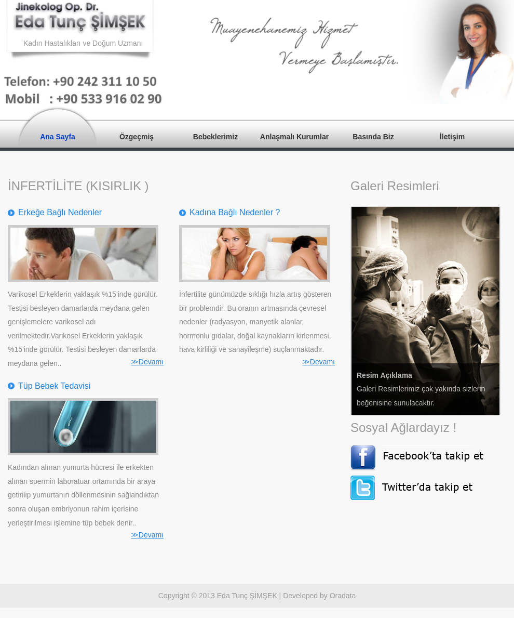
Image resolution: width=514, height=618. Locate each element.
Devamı (147, 362)
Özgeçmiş (136, 137)
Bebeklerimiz (215, 137)
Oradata (343, 595)
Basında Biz (373, 137)
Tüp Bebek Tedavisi (54, 386)
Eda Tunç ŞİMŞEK (247, 595)
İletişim (452, 137)
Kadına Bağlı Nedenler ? (235, 212)
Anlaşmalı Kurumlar (294, 137)
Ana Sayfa (57, 137)
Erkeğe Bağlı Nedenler (60, 212)
